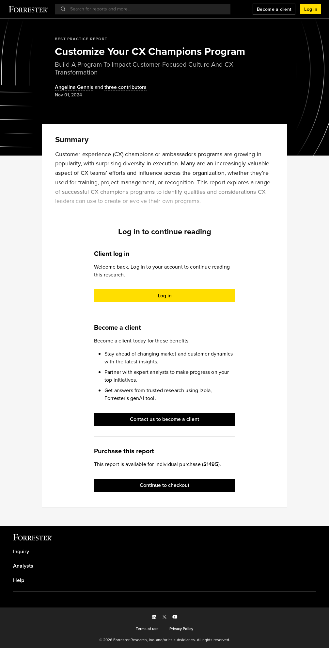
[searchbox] (146, 9)
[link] (164, 551)
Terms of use (147, 629)
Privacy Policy (181, 629)
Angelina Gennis (74, 87)
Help (18, 580)
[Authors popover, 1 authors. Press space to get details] (74, 87)
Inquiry (21, 551)
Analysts (23, 566)
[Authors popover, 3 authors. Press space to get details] (120, 87)
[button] (310, 9)
